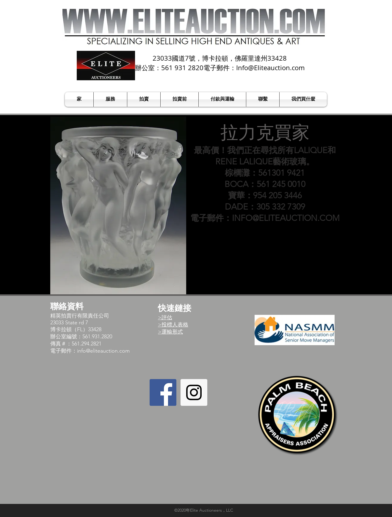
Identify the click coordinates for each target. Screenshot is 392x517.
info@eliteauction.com (103, 351)
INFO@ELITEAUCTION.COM (286, 218)
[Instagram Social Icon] (194, 392)
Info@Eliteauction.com (270, 67)
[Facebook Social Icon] (163, 392)
